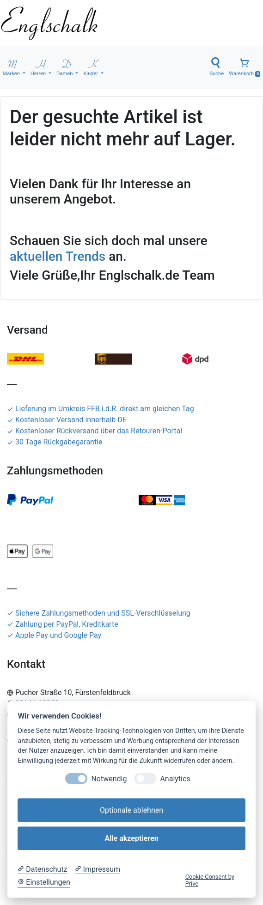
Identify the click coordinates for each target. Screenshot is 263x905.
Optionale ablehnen (131, 810)
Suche (216, 67)
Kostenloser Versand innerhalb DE (67, 419)
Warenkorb (244, 67)
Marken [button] (12, 67)
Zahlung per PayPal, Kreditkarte (62, 624)
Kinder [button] (91, 67)
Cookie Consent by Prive (209, 880)
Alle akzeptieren (131, 838)
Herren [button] (39, 67)
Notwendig (109, 778)
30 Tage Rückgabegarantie (55, 442)
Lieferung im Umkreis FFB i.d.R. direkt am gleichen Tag (100, 408)
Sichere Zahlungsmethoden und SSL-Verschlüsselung (98, 613)
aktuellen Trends (57, 256)
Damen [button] (65, 67)
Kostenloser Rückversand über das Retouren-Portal (94, 430)
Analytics (175, 778)
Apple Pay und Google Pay (54, 635)
